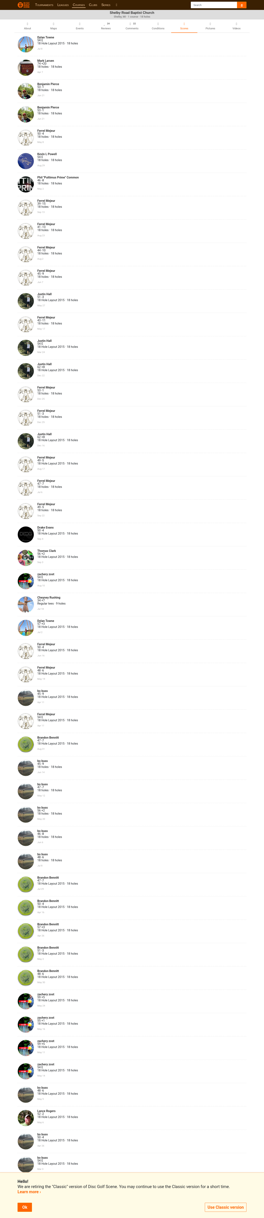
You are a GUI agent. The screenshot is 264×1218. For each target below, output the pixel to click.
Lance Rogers (46, 1111)
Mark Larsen (45, 61)
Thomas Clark (46, 551)
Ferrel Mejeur (46, 131)
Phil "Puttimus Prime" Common (58, 177)
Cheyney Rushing (48, 597)
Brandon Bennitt (48, 737)
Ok (24, 1207)
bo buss (42, 691)
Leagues (63, 5)
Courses (79, 5)
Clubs (93, 5)
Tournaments (44, 5)
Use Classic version (225, 1207)
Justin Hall (44, 294)
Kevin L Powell (47, 154)
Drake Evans (45, 527)
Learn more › (29, 1191)
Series (105, 5)
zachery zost (45, 574)
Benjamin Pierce (48, 84)
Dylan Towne (45, 37)
